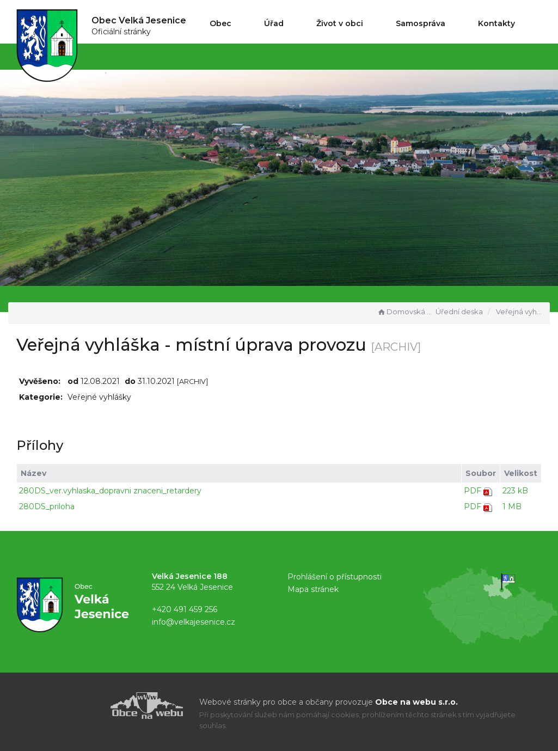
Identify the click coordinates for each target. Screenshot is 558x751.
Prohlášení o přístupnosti (334, 577)
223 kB (515, 491)
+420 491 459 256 (184, 609)
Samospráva (420, 23)
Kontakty (496, 23)
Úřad (274, 23)
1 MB (512, 506)
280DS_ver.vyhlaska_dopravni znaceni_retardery (110, 491)
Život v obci (339, 23)
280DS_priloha (47, 506)
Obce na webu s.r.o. (416, 702)
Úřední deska (459, 311)
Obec (220, 23)
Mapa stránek (313, 589)
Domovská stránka (405, 311)
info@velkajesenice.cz (193, 622)
